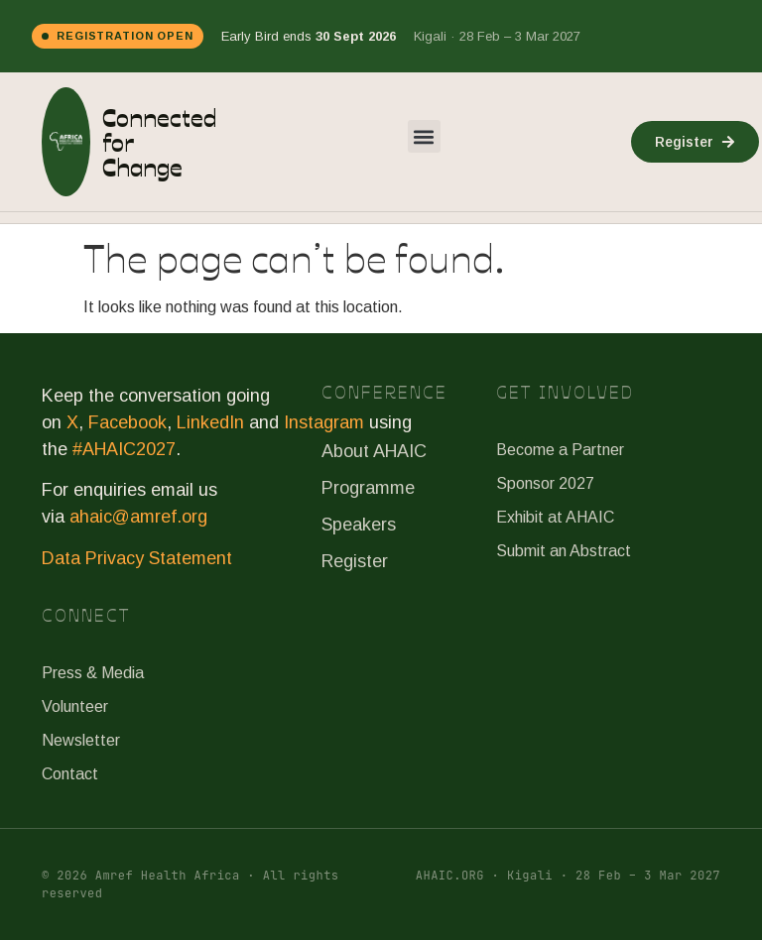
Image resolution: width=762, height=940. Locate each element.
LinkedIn (210, 422)
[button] (424, 136)
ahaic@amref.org (138, 517)
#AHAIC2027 (124, 449)
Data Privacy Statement (137, 558)
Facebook (127, 422)
